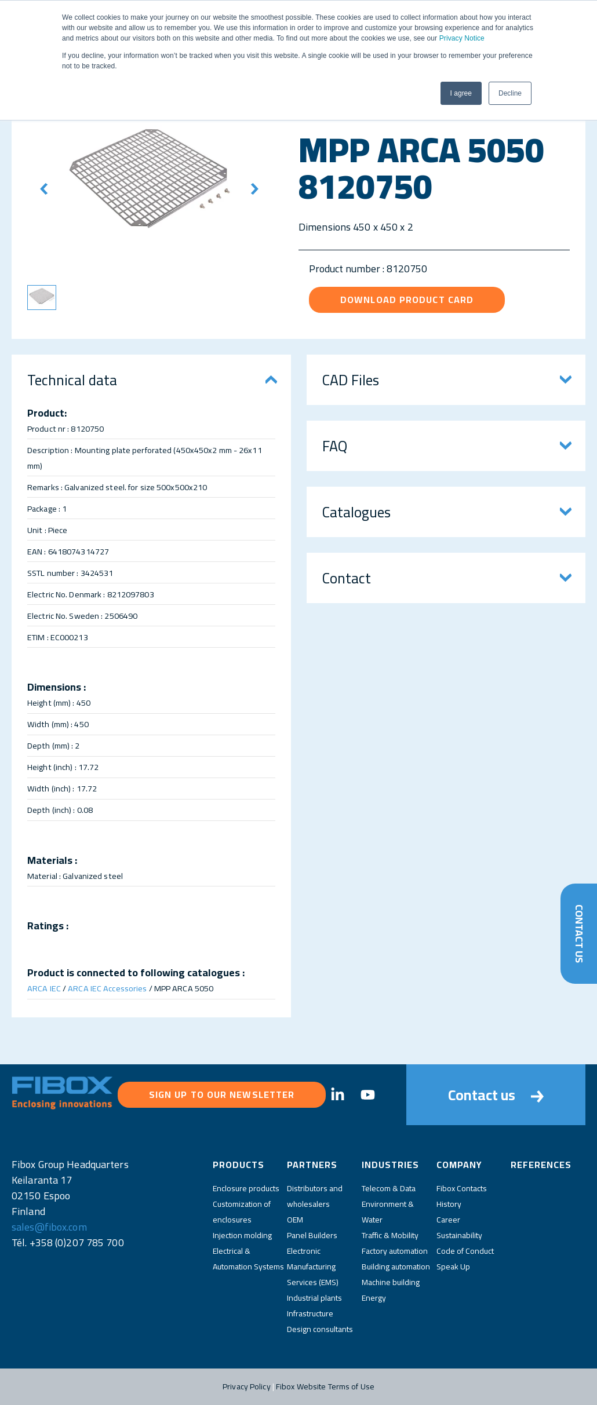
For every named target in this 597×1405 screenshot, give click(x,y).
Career (448, 1219)
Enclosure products (246, 1188)
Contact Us (578, 933)
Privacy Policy (247, 1386)
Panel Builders (312, 1235)
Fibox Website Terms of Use (325, 1386)
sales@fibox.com (49, 1226)
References (541, 1164)
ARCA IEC (44, 988)
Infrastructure (310, 1313)
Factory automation (395, 1250)
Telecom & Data (389, 1188)
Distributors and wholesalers (315, 1196)
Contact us (496, 1094)
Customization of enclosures (242, 1211)
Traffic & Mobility (390, 1235)
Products (238, 1164)
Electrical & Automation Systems (248, 1258)
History (448, 1203)
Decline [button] (510, 93)
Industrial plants (314, 1297)
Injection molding (242, 1235)
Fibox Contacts (461, 1188)
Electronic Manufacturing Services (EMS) (312, 1266)
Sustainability (459, 1235)
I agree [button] (461, 93)
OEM (295, 1219)
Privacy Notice (462, 38)
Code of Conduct (465, 1250)
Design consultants (320, 1329)
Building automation (396, 1266)
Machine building (391, 1282)
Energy (374, 1297)
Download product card (407, 299)
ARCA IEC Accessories (107, 988)
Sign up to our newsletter (222, 1094)
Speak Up (453, 1266)
